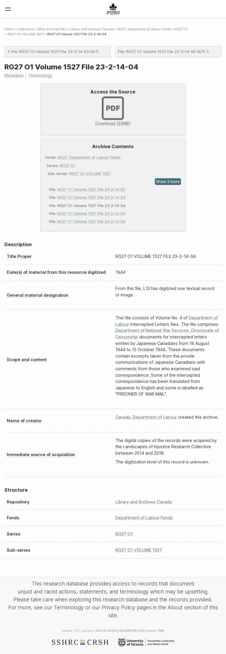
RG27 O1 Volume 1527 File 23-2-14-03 (91, 197)
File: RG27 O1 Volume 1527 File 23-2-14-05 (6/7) (163, 51)
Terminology (41, 75)
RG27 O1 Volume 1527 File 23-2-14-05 (91, 213)
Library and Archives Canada (92, 29)
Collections (25, 29)
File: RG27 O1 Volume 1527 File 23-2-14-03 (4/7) (52, 51)
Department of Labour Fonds (144, 517)
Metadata (14, 75)
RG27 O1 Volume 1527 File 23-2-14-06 (91, 221)
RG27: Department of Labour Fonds (89, 157)
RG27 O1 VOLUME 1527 (90, 173)
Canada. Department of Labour (146, 417)
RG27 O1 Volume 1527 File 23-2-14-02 (91, 189)
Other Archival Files (51, 29)
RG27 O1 (67, 165)
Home (9, 29)
